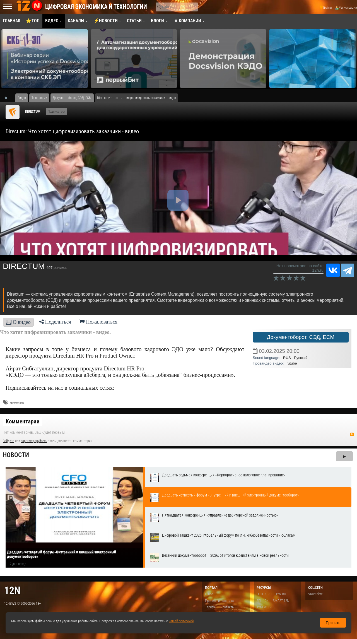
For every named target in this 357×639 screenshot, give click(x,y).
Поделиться (55, 322)
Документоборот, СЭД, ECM (300, 337)
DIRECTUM (32, 111)
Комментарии (23, 421)
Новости (16, 455)
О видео (18, 322)
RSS (352, 434)
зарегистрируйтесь (34, 441)
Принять (333, 623)
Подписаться (57, 112)
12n (12, 590)
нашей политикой (181, 621)
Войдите (8, 441)
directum (17, 403)
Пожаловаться (98, 322)
